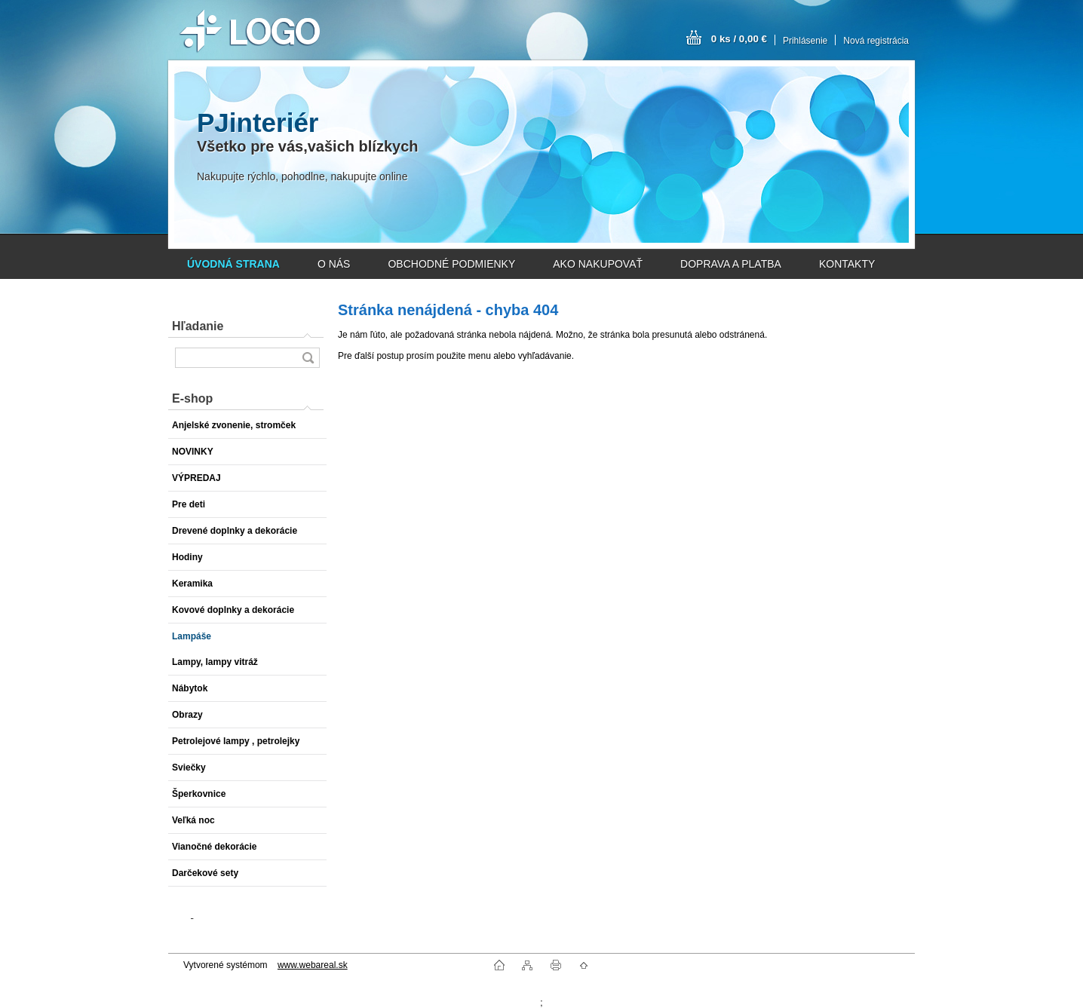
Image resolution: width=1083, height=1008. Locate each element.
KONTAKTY (847, 264)
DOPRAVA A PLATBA (730, 264)
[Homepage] (233, 264)
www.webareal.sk (313, 965)
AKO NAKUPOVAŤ (598, 264)
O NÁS (334, 264)
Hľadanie (197, 326)
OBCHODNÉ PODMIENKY (451, 264)
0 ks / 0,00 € (739, 38)
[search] (307, 357)
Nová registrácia (876, 40)
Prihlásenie (805, 40)
